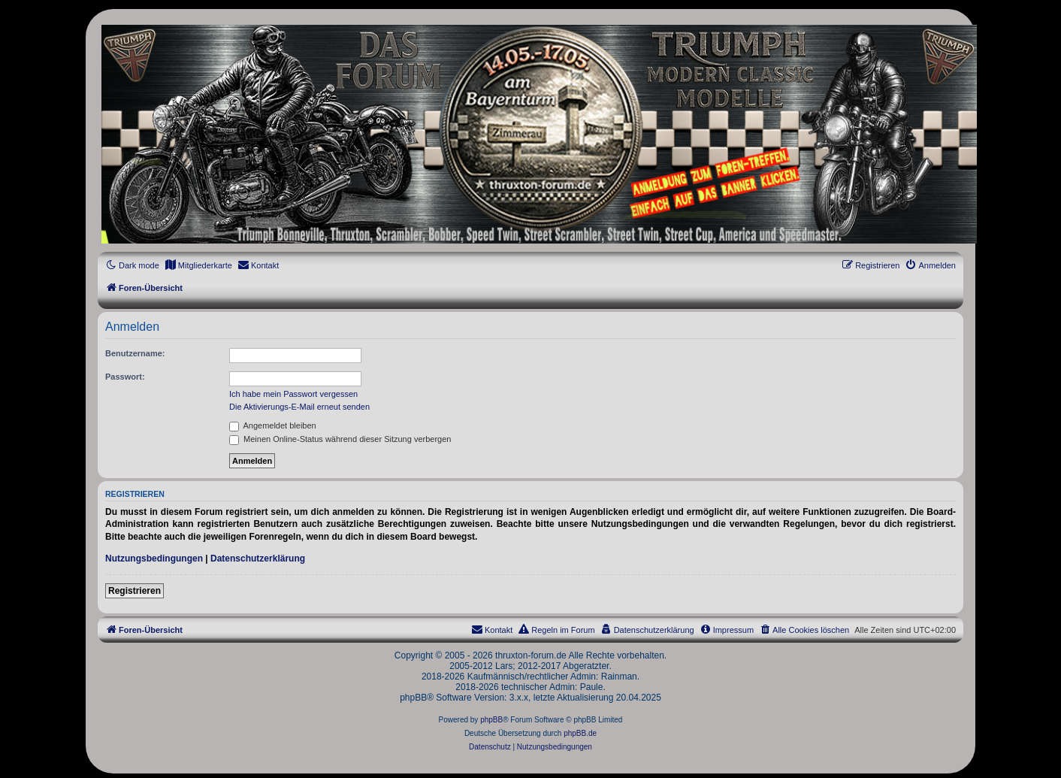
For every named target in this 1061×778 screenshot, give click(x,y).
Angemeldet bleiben (272, 425)
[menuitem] (198, 265)
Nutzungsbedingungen (154, 558)
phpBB (491, 720)
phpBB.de (580, 733)
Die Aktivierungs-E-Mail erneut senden (299, 406)
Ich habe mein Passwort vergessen (293, 393)
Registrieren (134, 591)
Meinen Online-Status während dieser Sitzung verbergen (340, 438)
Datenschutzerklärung (257, 558)
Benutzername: (135, 353)
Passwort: (125, 376)
